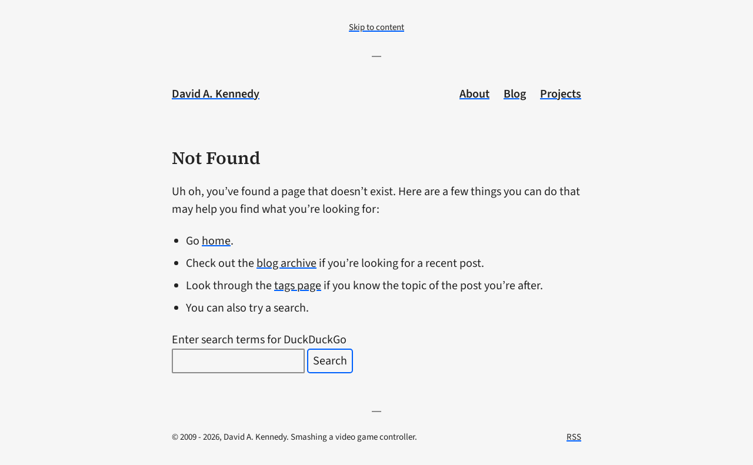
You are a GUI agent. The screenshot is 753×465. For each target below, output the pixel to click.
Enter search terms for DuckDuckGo (259, 340)
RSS (574, 437)
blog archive (286, 263)
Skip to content (376, 27)
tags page (297, 285)
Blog (515, 94)
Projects (560, 94)
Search (330, 361)
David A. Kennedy (215, 94)
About (474, 94)
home (216, 241)
